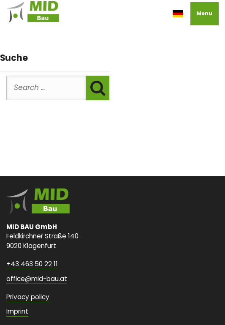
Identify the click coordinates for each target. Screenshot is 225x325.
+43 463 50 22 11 (32, 263)
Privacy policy (27, 296)
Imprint (17, 311)
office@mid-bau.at (36, 278)
